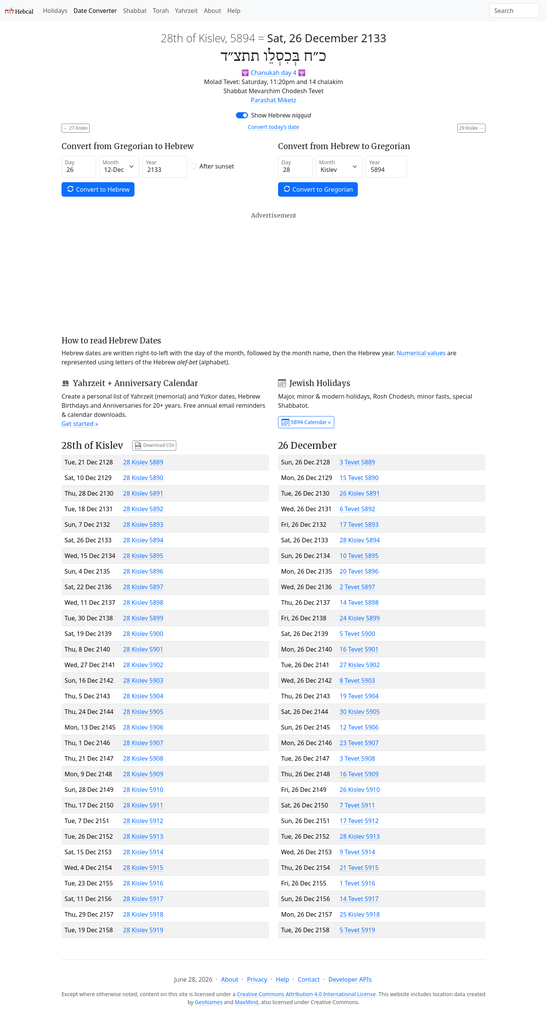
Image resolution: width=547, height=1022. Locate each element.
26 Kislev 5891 (360, 493)
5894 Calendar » (306, 422)
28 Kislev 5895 (143, 556)
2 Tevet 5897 (357, 587)
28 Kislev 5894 (143, 540)
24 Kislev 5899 (360, 618)
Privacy (257, 979)
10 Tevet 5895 (359, 556)
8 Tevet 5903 (357, 680)
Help (233, 10)
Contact (309, 979)
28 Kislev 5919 (143, 930)
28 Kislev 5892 (143, 509)
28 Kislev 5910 (143, 789)
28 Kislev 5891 (143, 493)
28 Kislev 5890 (143, 478)
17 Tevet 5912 (359, 821)
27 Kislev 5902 (360, 665)
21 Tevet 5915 (359, 867)
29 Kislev (471, 128)
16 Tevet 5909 (359, 774)
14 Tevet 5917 (359, 899)
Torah (161, 10)
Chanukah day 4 (274, 72)
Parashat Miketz (273, 100)
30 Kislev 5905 (360, 711)
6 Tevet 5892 (357, 509)
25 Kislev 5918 (360, 914)
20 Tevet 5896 (359, 571)
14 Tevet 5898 (359, 602)
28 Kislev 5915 (143, 867)
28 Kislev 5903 (143, 680)
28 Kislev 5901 (143, 649)
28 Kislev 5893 (143, 524)
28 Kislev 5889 (143, 462)
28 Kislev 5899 (143, 618)
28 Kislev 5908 (143, 758)
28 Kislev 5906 (143, 727)
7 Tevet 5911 (357, 805)
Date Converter (95, 10)
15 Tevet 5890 (359, 478)
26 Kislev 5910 (360, 789)
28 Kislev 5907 (143, 743)
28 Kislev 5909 (143, 774)
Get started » (80, 424)
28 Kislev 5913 (143, 836)
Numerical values (421, 353)
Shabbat (135, 10)
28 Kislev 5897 (143, 587)
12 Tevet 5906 (359, 727)
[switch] (242, 115)
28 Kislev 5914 (143, 852)
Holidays (55, 10)
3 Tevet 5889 (357, 462)
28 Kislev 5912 (143, 821)
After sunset (216, 166)
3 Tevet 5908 (357, 758)
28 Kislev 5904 (143, 696)
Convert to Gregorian (318, 189)
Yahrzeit (186, 10)
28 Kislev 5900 (143, 633)
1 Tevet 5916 (357, 883)
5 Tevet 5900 (357, 633)
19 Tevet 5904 (359, 696)
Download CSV (154, 446)
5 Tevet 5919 (357, 930)
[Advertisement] (273, 274)
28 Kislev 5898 (143, 602)
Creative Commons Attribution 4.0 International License (306, 994)
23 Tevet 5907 (359, 743)
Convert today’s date (273, 126)
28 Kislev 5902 (143, 665)
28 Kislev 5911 (143, 805)
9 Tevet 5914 (357, 852)
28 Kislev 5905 (143, 711)
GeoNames (209, 1002)
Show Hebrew (281, 115)
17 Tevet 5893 (359, 524)
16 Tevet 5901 (359, 649)
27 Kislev (75, 128)
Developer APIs (350, 979)
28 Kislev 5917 (143, 899)
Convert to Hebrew (98, 189)
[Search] (514, 10)
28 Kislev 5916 (143, 883)
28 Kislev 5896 (143, 571)
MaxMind (246, 1002)
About (212, 10)
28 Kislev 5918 (143, 914)
